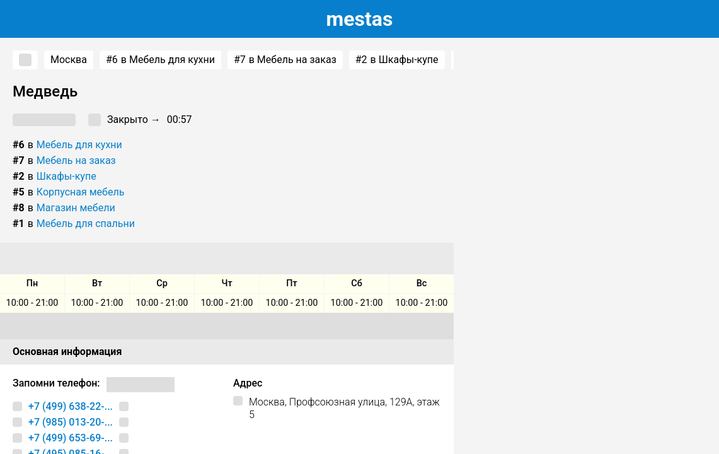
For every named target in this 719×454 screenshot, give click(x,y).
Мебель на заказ (76, 160)
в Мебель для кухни (160, 60)
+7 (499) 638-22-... (70, 406)
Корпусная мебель (81, 192)
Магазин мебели (76, 208)
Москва (68, 60)
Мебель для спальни (86, 224)
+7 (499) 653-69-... (70, 438)
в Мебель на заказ (285, 60)
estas (359, 19)
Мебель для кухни (79, 145)
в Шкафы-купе (397, 60)
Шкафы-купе (66, 176)
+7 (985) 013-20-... (70, 422)
